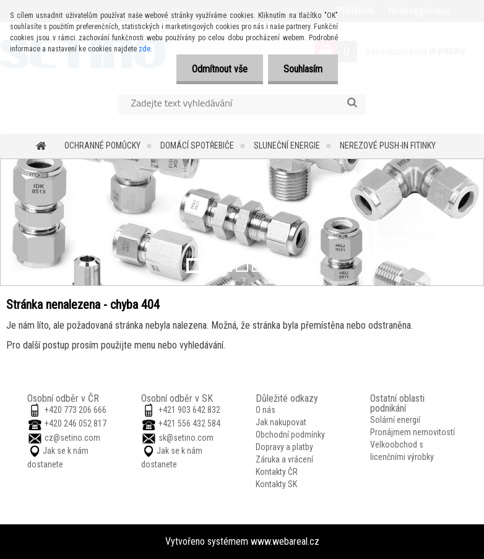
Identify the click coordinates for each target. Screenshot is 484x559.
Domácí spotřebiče (197, 145)
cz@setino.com (72, 438)
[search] (352, 103)
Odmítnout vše (220, 69)
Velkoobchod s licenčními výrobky (402, 451)
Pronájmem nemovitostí (412, 432)
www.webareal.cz (285, 541)
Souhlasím (302, 69)
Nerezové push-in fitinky (388, 145)
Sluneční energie (287, 145)
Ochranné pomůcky (102, 145)
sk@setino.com (186, 438)
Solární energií (395, 420)
